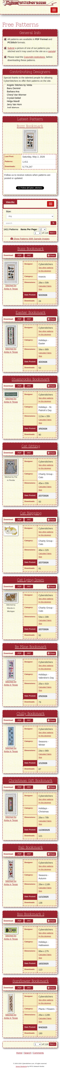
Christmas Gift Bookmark (30, 781)
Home (19, 1053)
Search (27, 1053)
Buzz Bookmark (30, 126)
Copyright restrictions (34, 57)
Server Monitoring (21, 1066)
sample (51, 51)
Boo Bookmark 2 (30, 914)
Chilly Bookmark (31, 714)
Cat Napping (30, 513)
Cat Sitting (31, 446)
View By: (10, 202)
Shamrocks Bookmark (31, 379)
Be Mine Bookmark (31, 647)
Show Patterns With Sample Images (30, 238)
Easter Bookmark (31, 313)
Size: (8, 211)
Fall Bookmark (30, 847)
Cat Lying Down (30, 580)
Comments (38, 1053)
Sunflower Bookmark (31, 981)
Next (52, 233)
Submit (11, 48)
